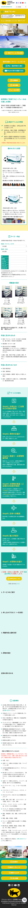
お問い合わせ (7, 710)
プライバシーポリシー (7, 899)
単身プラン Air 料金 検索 (14, 53)
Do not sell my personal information (18, 901)
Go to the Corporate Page (6, 6)
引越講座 (14, 80)
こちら (18, 583)
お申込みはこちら (14, 579)
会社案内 (14, 862)
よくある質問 (14, 90)
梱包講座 (14, 85)
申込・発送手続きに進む (14, 66)
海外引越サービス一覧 (11, 21)
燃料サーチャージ (14, 867)
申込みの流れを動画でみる (14, 71)
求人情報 (14, 878)
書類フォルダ (14, 873)
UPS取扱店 (5, 490)
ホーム (2, 21)
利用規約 (15, 899)
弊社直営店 (7, 494)
